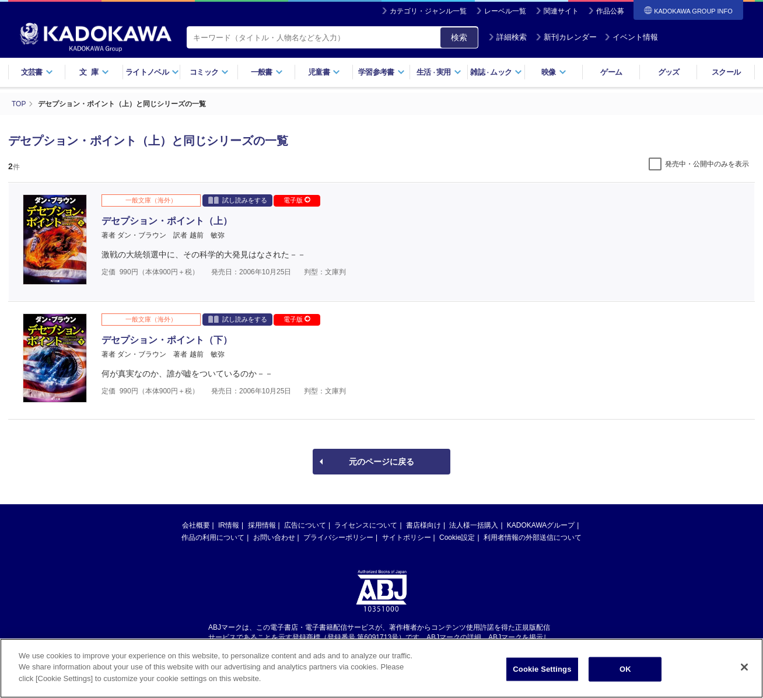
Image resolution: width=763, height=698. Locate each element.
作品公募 (610, 11)
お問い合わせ (274, 537)
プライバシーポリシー (338, 537)
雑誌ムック (496, 72)
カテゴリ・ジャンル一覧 (428, 11)
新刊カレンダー (566, 37)
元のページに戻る (381, 461)
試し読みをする (237, 200)
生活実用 (438, 72)
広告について (305, 525)
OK (625, 673)
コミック (209, 72)
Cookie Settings (542, 673)
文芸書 (37, 72)
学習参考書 (381, 72)
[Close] (744, 671)
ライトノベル (152, 72)
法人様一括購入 (473, 525)
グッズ (669, 72)
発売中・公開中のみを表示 (707, 164)
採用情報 (262, 525)
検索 (459, 37)
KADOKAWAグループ (541, 525)
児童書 (324, 72)
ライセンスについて (365, 525)
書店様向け (423, 525)
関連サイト (561, 11)
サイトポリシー (406, 537)
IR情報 (228, 525)
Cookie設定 (457, 537)
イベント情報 (631, 37)
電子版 (297, 200)
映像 (553, 72)
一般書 (267, 72)
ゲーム (611, 72)
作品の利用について (212, 537)
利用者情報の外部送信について (533, 537)
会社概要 (196, 525)
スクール (726, 72)
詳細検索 (507, 37)
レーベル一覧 (505, 11)
